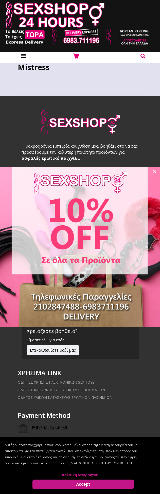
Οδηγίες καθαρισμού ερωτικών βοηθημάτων (61, 389)
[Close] (154, 171)
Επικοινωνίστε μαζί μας (53, 350)
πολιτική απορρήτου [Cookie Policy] (80, 475)
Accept (83, 484)
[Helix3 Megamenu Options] (23, 56)
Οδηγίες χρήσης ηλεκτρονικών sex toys (56, 382)
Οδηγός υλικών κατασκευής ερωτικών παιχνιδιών (65, 397)
